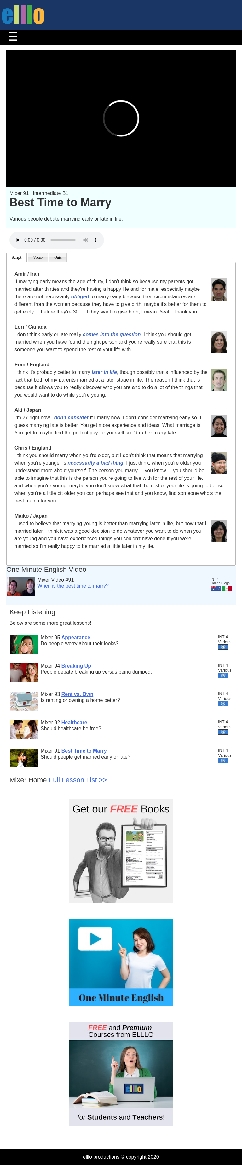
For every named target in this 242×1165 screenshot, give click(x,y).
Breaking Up (76, 666)
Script (16, 257)
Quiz (57, 257)
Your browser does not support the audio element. (56, 240)
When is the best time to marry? (73, 585)
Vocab (38, 257)
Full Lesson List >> (78, 780)
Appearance (75, 637)
